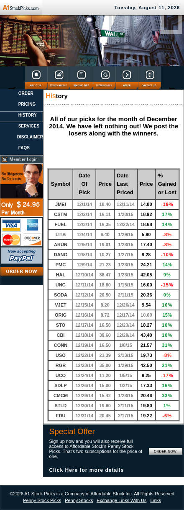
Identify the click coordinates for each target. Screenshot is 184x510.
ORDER (25, 93)
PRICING (27, 104)
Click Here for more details (86, 470)
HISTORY (27, 115)
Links (155, 500)
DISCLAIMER (30, 137)
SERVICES (28, 126)
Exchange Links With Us (121, 500)
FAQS (24, 148)
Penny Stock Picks (42, 500)
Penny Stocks (79, 500)
